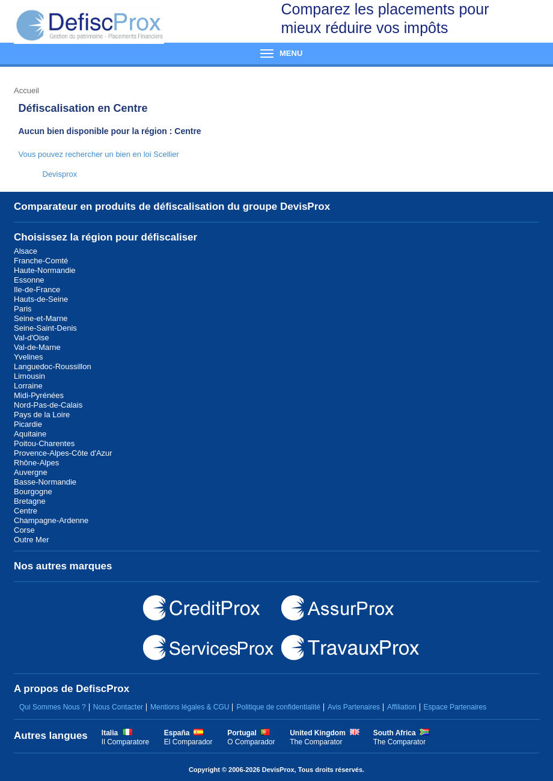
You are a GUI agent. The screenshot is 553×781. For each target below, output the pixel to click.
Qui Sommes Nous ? (52, 707)
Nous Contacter (118, 707)
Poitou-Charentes (44, 443)
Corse (24, 529)
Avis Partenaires (354, 707)
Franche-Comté (41, 260)
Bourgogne (33, 491)
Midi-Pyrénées (39, 395)
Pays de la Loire (42, 414)
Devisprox (60, 174)
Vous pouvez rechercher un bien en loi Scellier (99, 154)
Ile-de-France (37, 289)
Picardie (28, 424)
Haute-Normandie (45, 270)
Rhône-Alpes (36, 462)
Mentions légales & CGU (189, 707)
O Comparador (251, 742)
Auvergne (30, 472)
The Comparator (316, 742)
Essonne (29, 279)
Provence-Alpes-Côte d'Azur (63, 453)
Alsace (25, 251)
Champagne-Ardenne (51, 520)
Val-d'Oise (31, 337)
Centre (25, 510)
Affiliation (401, 707)
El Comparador (188, 742)
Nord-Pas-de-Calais (48, 404)
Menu (276, 53)
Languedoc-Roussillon (52, 366)
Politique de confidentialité (278, 707)
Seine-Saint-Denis (45, 327)
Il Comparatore (125, 742)
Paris (23, 308)
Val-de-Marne (37, 347)
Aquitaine (30, 433)
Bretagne (30, 501)
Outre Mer (31, 539)
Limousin (29, 376)
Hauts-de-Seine (41, 299)
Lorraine (28, 385)
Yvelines (28, 356)
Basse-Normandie (45, 481)
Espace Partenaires (455, 707)
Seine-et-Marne (41, 318)
